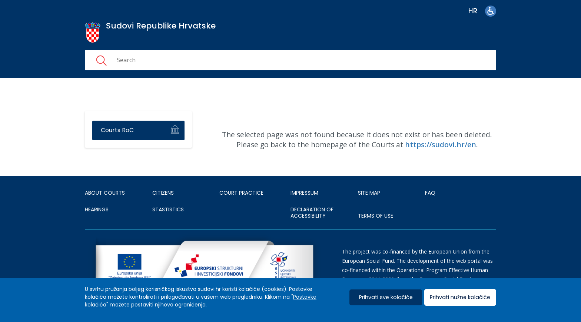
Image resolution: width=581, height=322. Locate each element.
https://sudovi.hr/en (440, 145)
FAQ (430, 193)
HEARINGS (97, 209)
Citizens (163, 193)
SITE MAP (369, 193)
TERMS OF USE (375, 215)
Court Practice (241, 193)
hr (473, 11)
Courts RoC (117, 130)
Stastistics (168, 209)
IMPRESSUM (304, 193)
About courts (105, 193)
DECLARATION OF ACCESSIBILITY (311, 213)
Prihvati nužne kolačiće (460, 297)
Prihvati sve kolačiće (386, 297)
